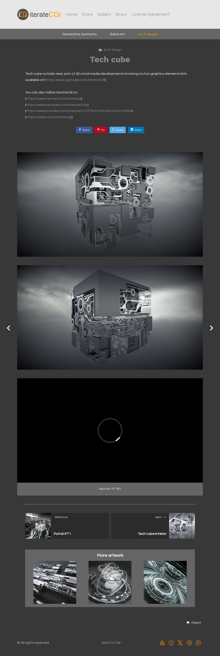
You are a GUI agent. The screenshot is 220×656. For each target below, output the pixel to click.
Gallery (104, 14)
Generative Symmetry (79, 34)
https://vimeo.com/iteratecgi (49, 117)
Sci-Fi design (148, 34)
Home (72, 14)
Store (87, 14)
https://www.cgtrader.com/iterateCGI (75, 80)
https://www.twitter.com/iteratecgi (53, 98)
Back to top (111, 642)
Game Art (117, 34)
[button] (193, 622)
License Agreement (150, 14)
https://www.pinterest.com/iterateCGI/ (57, 105)
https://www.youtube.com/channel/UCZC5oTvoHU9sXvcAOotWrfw (79, 111)
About (121, 14)
